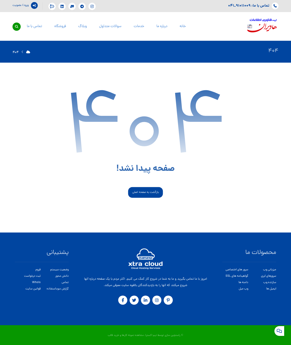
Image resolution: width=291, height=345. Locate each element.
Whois (36, 282)
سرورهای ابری (268, 276)
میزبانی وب (269, 270)
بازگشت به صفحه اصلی (145, 192)
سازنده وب (269, 282)
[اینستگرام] (92, 6)
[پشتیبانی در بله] (52, 6)
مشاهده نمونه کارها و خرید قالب (126, 335)
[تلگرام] (82, 6)
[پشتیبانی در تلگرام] (72, 6)
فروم (38, 270)
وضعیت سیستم (59, 270)
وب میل (243, 289)
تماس (65, 282)
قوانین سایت (33, 289)
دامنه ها (243, 282)
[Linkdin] (62, 6)
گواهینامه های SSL (237, 276)
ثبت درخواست (32, 276)
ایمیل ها (271, 289)
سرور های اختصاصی (237, 270)
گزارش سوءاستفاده (58, 289)
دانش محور (62, 276)
